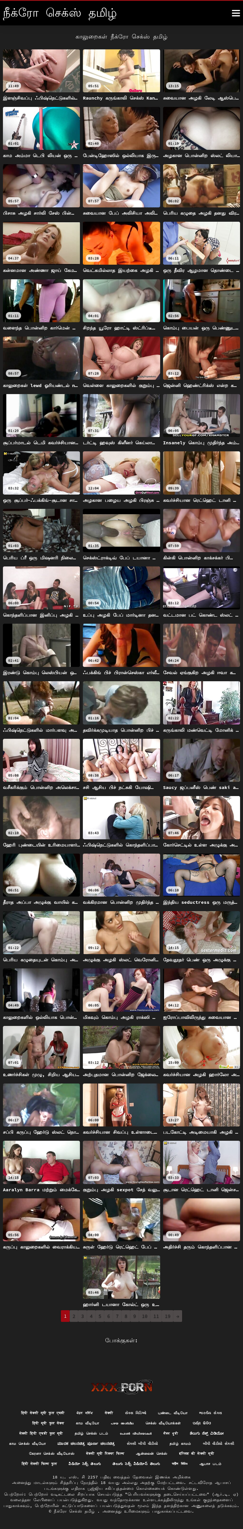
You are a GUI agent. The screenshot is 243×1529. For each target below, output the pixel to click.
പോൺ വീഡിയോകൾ (163, 1420)
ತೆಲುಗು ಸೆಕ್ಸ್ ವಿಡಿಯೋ (32, 1431)
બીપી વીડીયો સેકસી (79, 1442)
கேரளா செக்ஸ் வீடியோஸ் (135, 1442)
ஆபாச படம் (169, 1463)
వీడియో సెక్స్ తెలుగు (199, 1452)
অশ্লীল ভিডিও (136, 1463)
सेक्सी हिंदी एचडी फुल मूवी (57, 1420)
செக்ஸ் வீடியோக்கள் (168, 1409)
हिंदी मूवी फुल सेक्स (40, 1409)
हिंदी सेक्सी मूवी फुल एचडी (35, 1399)
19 (167, 1316)
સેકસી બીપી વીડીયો (212, 1431)
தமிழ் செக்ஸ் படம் (114, 1420)
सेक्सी (109, 1399)
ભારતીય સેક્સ (220, 1399)
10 (145, 1316)
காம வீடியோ (84, 1409)
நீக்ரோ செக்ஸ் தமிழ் (75, 1511)
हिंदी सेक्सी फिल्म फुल (148, 1452)
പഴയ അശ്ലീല (122, 1409)
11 (156, 1316)
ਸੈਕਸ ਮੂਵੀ (202, 1420)
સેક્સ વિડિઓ (138, 1399)
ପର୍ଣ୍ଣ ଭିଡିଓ (211, 1409)
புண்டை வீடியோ (179, 1399)
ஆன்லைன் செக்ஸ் (44, 1452)
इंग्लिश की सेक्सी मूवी (94, 1452)
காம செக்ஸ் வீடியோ (85, 1431)
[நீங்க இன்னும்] (236, 13)
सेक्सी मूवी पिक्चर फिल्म (195, 1442)
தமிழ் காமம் (37, 1442)
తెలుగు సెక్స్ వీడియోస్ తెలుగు (87, 1463)
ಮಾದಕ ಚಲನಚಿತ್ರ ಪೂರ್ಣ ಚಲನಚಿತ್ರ (149, 1431)
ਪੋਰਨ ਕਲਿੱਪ (83, 1399)
